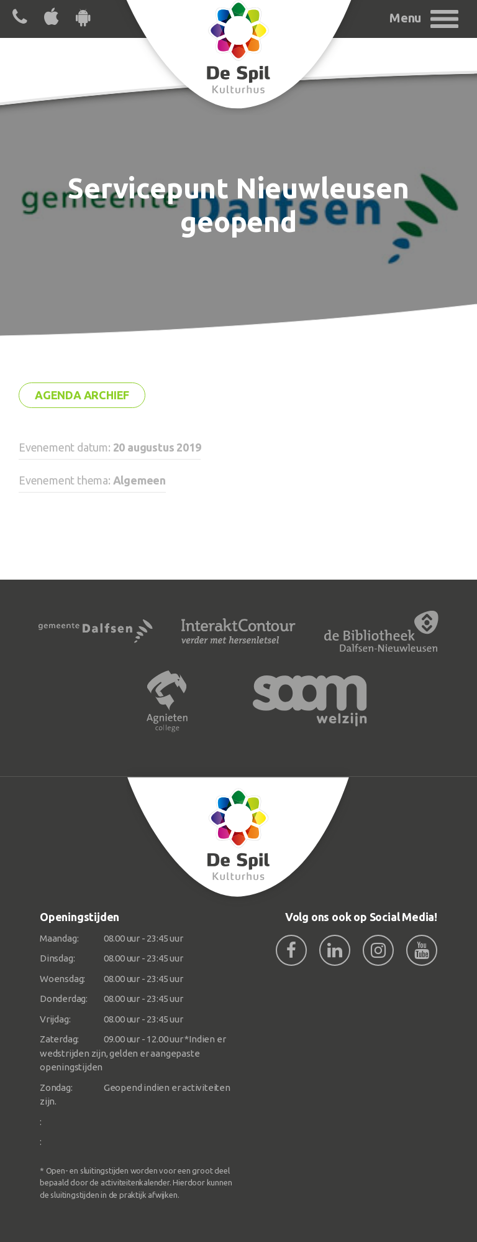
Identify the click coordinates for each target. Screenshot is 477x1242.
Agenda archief (82, 395)
